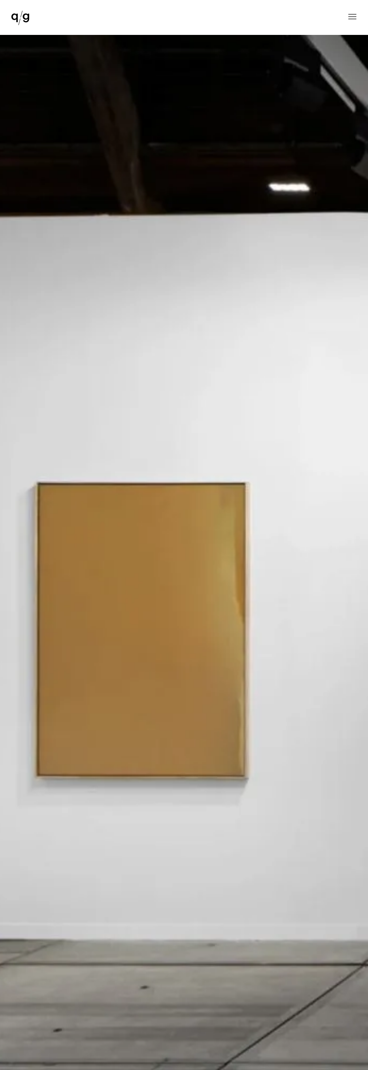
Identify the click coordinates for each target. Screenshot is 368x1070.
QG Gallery (20, 18)
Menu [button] (351, 17)
